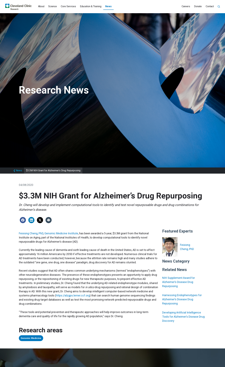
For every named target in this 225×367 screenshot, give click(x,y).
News (108, 6)
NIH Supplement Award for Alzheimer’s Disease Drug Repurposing (178, 282)
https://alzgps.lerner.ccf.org (73, 295)
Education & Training (90, 6)
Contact (210, 6)
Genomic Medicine (33, 338)
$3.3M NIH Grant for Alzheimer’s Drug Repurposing (53, 170)
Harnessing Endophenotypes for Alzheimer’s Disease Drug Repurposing (182, 299)
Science (52, 6)
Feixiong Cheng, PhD (31, 233)
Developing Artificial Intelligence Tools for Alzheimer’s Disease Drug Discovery (183, 316)
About (41, 6)
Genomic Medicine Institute (61, 233)
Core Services (68, 6)
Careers (186, 6)
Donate (198, 6)
